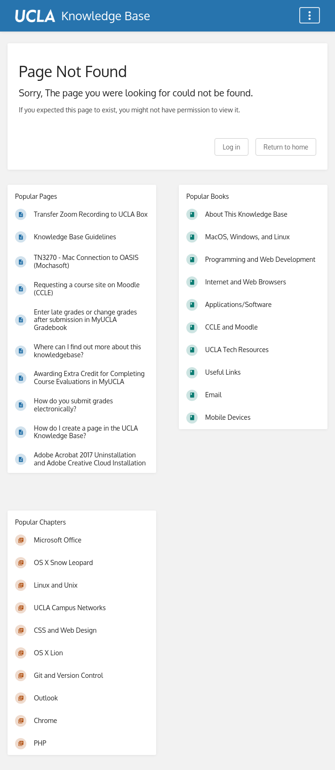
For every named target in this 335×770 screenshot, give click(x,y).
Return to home (285, 147)
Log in (231, 147)
